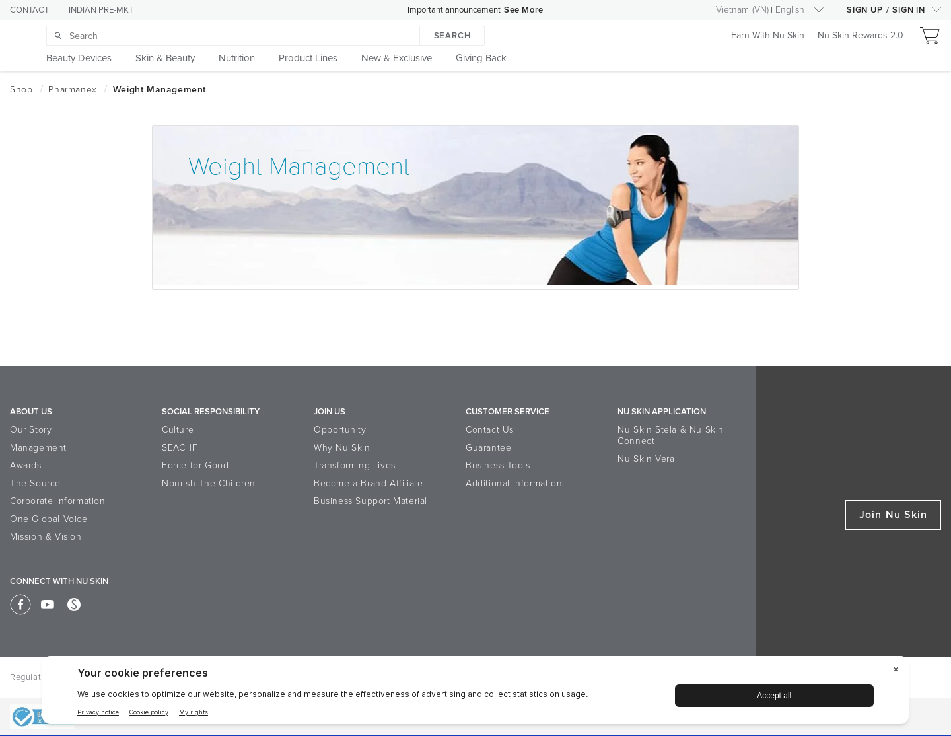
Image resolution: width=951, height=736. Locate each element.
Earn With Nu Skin (767, 36)
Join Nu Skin (893, 514)
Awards (26, 465)
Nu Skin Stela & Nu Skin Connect (670, 435)
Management (38, 447)
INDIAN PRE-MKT (101, 10)
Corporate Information (58, 501)
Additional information (514, 483)
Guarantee (488, 447)
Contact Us (490, 429)
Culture (178, 429)
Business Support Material (370, 501)
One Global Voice (49, 519)
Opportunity (340, 429)
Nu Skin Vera (645, 458)
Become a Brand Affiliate (368, 483)
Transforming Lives (355, 465)
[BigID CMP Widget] (475, 693)
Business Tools (498, 465)
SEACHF (180, 447)
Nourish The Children (209, 483)
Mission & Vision (46, 536)
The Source (35, 483)
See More (524, 10)
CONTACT (29, 10)
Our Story (31, 429)
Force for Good (195, 465)
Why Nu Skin (342, 447)
